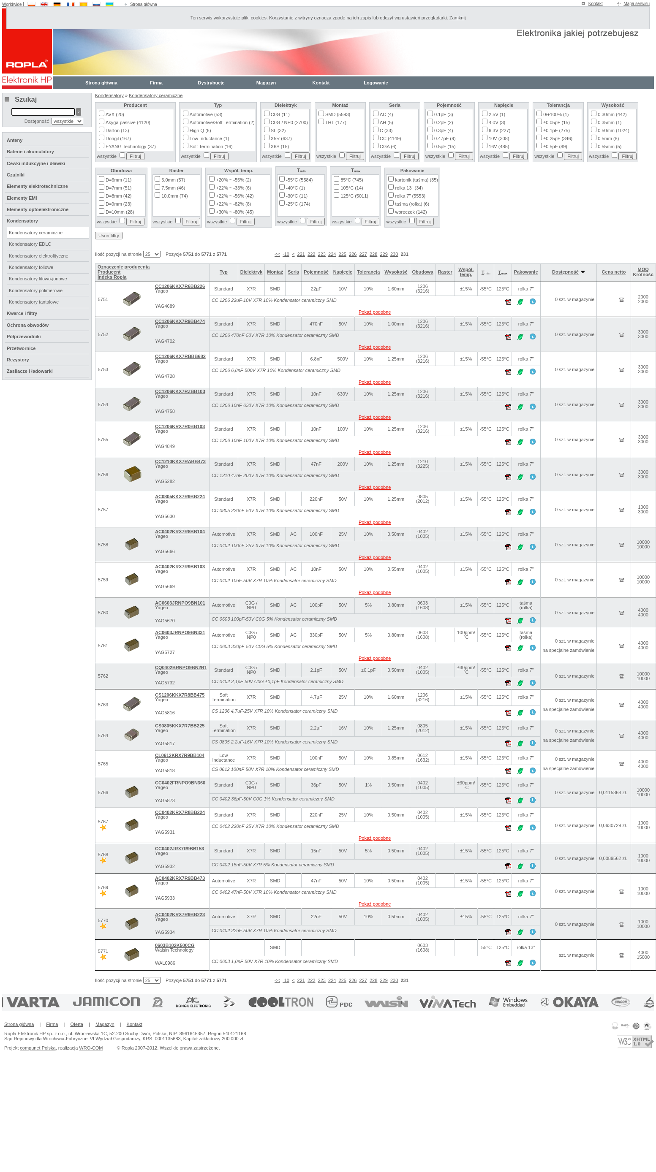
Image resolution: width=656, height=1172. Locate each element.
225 (342, 254)
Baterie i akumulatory (30, 151)
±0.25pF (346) (557, 138)
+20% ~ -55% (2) (233, 179)
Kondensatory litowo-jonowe (38, 278)
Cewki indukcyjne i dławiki (36, 163)
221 (301, 254)
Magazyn (266, 82)
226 (353, 254)
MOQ (643, 269)
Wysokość (395, 271)
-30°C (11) (297, 195)
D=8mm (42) (118, 195)
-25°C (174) (298, 203)
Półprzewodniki (24, 336)
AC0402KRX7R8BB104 (180, 531)
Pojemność (316, 271)
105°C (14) (351, 187)
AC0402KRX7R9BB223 (180, 914)
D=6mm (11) (118, 179)
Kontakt (595, 3)
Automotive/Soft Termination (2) (222, 122)
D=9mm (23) (118, 203)
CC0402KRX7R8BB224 (180, 812)
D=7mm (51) (118, 187)
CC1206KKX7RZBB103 (180, 391)
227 (363, 254)
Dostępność (568, 271)
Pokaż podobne (375, 312)
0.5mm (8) (608, 138)
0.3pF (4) (443, 130)
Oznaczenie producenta (124, 266)
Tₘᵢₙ (486, 272)
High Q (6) (200, 130)
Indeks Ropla (112, 276)
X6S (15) (280, 146)
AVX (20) (115, 114)
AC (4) (386, 114)
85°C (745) (351, 179)
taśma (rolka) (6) (412, 203)
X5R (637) (281, 138)
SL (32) (278, 130)
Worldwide (12, 4)
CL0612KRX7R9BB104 (179, 755)
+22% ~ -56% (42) (234, 195)
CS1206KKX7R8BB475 (179, 694)
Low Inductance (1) (209, 138)
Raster (445, 271)
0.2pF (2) (443, 122)
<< (277, 254)
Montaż (275, 271)
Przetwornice (21, 348)
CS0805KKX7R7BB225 (179, 725)
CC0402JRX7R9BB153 (179, 848)
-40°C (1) (295, 187)
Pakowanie (526, 271)
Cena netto (614, 271)
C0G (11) (280, 114)
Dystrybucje (211, 82)
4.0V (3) (497, 122)
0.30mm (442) (612, 114)
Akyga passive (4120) (128, 122)
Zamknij (457, 17)
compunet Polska (37, 1047)
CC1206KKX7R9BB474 (180, 321)
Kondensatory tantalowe (34, 301)
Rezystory (18, 359)
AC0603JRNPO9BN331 (180, 632)
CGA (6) (388, 146)
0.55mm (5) (609, 146)
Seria (293, 271)
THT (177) (335, 122)
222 (311, 254)
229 (383, 254)
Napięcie (342, 271)
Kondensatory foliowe (31, 267)
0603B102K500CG (175, 945)
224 (332, 254)
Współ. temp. (466, 272)
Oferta (76, 1024)
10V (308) (499, 138)
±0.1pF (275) (556, 130)
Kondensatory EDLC (30, 244)
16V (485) (499, 146)
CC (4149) (390, 138)
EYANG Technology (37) (131, 146)
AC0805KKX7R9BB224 (180, 496)
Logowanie (376, 82)
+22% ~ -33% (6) (233, 187)
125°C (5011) (354, 195)
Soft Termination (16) (211, 146)
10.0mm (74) (174, 195)
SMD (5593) (337, 114)
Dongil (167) (118, 138)
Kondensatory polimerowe (36, 290)
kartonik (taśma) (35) (416, 179)
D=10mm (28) (120, 211)
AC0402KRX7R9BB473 (180, 878)
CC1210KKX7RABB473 (180, 461)
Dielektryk (251, 271)
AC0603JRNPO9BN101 (180, 602)
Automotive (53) (206, 114)
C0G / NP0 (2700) (289, 122)
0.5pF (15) (445, 146)
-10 (286, 254)
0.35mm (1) (609, 122)
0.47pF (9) (445, 138)
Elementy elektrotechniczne (37, 186)
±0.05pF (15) (556, 122)
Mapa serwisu (636, 3)
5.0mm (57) (173, 179)
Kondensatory (109, 95)
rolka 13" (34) (409, 187)
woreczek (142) (411, 211)
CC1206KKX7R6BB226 (180, 286)
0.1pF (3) (443, 114)
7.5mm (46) (173, 187)
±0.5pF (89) (555, 146)
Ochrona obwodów (28, 325)
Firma (156, 82)
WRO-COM (91, 1047)
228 (373, 254)
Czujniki (15, 174)
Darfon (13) (117, 130)
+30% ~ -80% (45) (234, 211)
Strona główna (143, 4)
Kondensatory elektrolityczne (38, 255)
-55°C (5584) (299, 179)
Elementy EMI (22, 198)
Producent (109, 271)
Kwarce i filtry (22, 313)
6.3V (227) (499, 130)
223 (322, 254)
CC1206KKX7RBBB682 (180, 356)
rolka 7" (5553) (410, 195)
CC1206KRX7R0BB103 (180, 426)
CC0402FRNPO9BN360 (180, 782)
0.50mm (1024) (613, 130)
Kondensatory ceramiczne (155, 95)
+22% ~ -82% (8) (233, 203)
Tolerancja (368, 271)
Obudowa (422, 271)
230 (394, 254)
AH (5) (386, 122)
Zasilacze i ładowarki (30, 371)
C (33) (386, 130)
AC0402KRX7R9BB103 (180, 566)
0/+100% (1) (556, 114)
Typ (224, 271)
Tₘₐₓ (502, 272)
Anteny (14, 140)
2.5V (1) (497, 114)
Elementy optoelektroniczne (37, 209)
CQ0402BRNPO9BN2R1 (181, 667)
